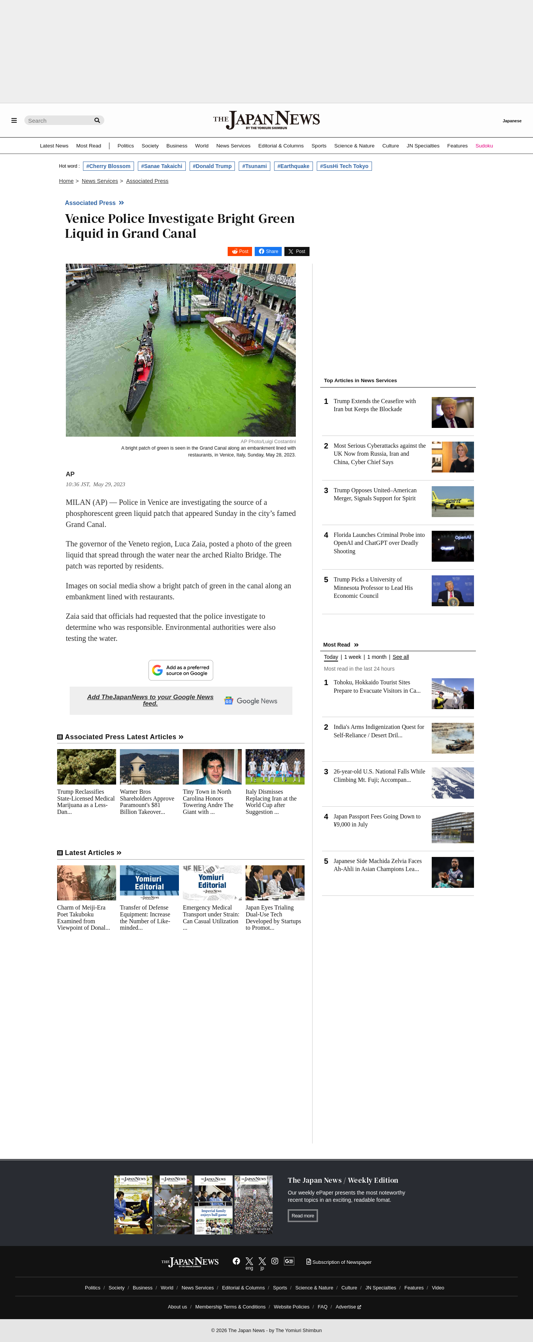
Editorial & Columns (281, 146)
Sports (318, 146)
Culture (390, 146)
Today (331, 657)
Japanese (512, 121)
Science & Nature (354, 146)
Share (272, 251)
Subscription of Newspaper (339, 1262)
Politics (126, 146)
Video (438, 1288)
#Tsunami (254, 166)
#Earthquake (294, 166)
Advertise (348, 1307)
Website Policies (292, 1307)
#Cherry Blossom (108, 166)
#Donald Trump (212, 166)
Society (150, 146)
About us (177, 1307)
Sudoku (484, 146)
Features (457, 146)
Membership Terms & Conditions (230, 1307)
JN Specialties (423, 146)
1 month (377, 657)
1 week (352, 657)
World (202, 146)
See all (401, 657)
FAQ (323, 1307)
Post (243, 251)
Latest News (54, 146)
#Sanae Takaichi (161, 166)
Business (176, 146)
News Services (233, 146)
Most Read (88, 146)
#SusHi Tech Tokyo (344, 166)
